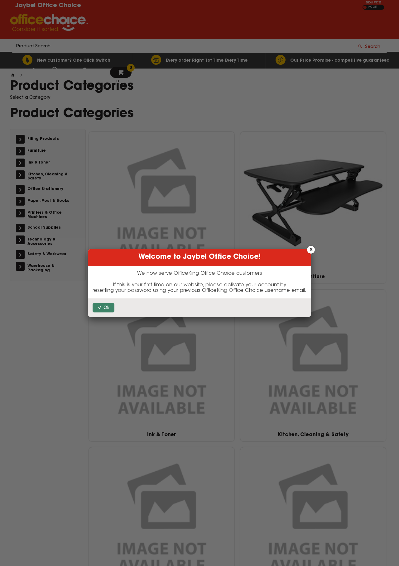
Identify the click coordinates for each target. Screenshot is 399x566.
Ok (106, 308)
